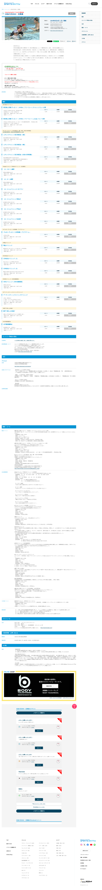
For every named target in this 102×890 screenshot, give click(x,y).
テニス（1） (41, 871)
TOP (32, 3)
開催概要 (84, 13)
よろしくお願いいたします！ (26, 720)
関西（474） (58, 851)
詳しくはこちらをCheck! (56, 697)
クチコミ (84, 42)
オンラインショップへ (69, 697)
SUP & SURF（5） (42, 866)
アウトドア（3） (42, 869)
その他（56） (24, 854)
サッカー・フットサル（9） (27, 864)
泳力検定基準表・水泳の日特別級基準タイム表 (13, 132)
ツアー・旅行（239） (43, 846)
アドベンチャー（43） (26, 856)
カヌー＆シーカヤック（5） (44, 864)
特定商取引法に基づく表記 (85, 861)
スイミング (7, 9)
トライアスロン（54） (43, 854)
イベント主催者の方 (59, 3)
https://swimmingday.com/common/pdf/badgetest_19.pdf (27, 468)
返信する (39, 730)
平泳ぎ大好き (22, 772)
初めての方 (49, 3)
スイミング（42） (42, 856)
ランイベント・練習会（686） (28, 846)
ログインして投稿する (39, 713)
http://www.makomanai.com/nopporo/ (23, 366)
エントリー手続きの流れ (87, 20)
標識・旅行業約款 (83, 858)
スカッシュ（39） (25, 859)
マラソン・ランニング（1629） (28, 844)
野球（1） (41, 874)
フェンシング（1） (25, 874)
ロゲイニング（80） (26, 851)
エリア (42, 3)
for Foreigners (83, 869)
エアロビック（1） (25, 876)
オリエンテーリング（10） (44, 861)
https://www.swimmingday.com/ (57, 30)
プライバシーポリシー (84, 855)
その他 (83, 38)
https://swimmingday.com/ (46, 627)
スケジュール (85, 31)
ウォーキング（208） (26, 849)
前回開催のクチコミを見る (39, 808)
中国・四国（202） (60, 854)
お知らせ (8, 852)
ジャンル (37, 3)
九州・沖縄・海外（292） (61, 856)
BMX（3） (24, 871)
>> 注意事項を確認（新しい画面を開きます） (25, 340)
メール (69, 41)
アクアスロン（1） (25, 878)
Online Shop (69, 3)
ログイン (94, 3)
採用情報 (82, 864)
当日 (83, 24)
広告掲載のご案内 (83, 866)
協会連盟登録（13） (26, 861)
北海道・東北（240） (60, 844)
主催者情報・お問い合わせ (88, 34)
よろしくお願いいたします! (26, 755)
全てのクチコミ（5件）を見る (39, 804)
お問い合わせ (85, 851)
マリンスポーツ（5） (26, 866)
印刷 (74, 41)
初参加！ (21, 789)
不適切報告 (32, 727)
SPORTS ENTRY (12, 4)
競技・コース (85, 27)
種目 (83, 16)
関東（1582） (59, 846)
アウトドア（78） (42, 851)
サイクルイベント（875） (44, 844)
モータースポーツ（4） (26, 869)
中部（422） (58, 849)
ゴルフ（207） (42, 849)
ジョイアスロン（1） (43, 876)
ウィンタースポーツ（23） (44, 859)
